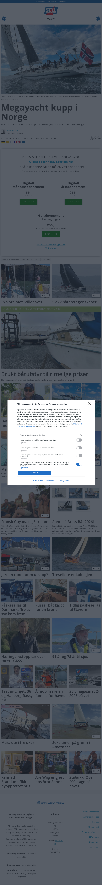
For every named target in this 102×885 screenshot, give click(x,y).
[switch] (79, 440)
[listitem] (51, 435)
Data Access (50, 481)
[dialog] (51, 442)
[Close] (90, 404)
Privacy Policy (64, 481)
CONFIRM (34, 473)
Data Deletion (38, 481)
